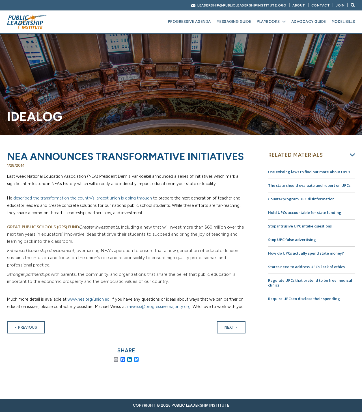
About (298, 5)
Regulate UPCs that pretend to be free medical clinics (310, 283)
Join (340, 5)
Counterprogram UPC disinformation (301, 198)
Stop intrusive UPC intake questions (300, 226)
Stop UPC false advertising (292, 239)
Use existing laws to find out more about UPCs (309, 171)
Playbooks (268, 21)
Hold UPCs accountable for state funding (304, 212)
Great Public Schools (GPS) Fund (43, 226)
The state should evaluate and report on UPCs (309, 185)
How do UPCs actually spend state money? (306, 253)
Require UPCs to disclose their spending (304, 298)
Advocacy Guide (308, 21)
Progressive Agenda (189, 21)
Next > (231, 327)
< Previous (26, 327)
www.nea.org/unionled (88, 299)
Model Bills (343, 21)
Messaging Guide (234, 21)
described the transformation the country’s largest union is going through (82, 198)
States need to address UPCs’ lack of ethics (306, 266)
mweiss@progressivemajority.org (159, 306)
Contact (320, 5)
